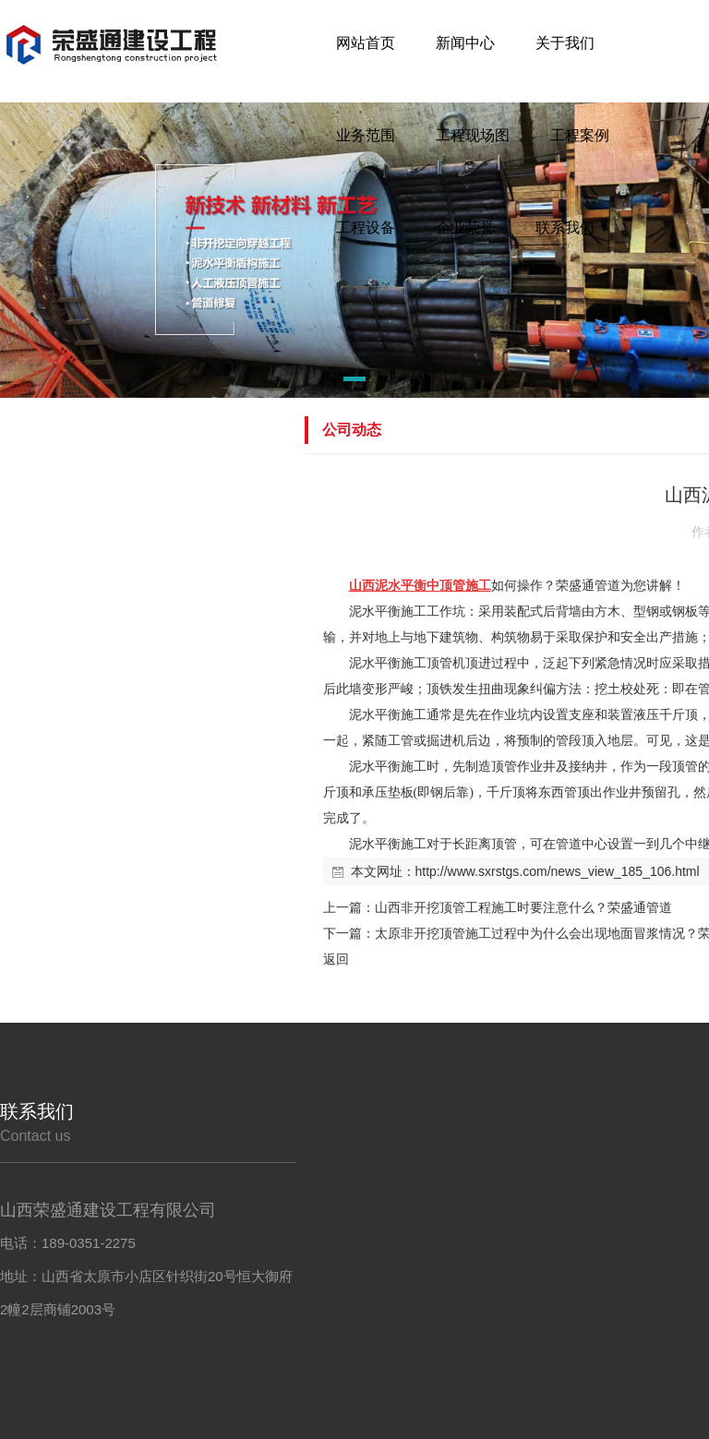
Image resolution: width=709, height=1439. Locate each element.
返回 (336, 959)
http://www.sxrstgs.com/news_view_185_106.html (557, 871)
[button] (325, 382)
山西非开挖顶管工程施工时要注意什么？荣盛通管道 (523, 907)
